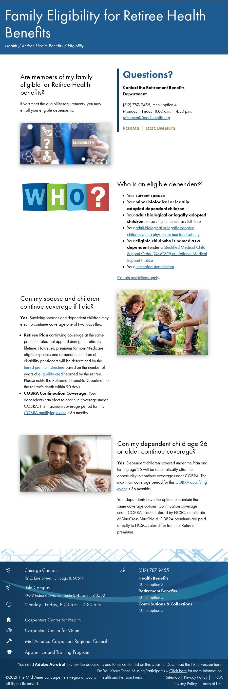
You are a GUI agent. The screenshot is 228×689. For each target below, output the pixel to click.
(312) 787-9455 (153, 570)
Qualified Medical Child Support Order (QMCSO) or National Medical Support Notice (167, 254)
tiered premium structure (44, 367)
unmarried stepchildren (154, 266)
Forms (131, 128)
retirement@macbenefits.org (146, 117)
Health (11, 46)
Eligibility (76, 46)
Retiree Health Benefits (42, 46)
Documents (161, 128)
